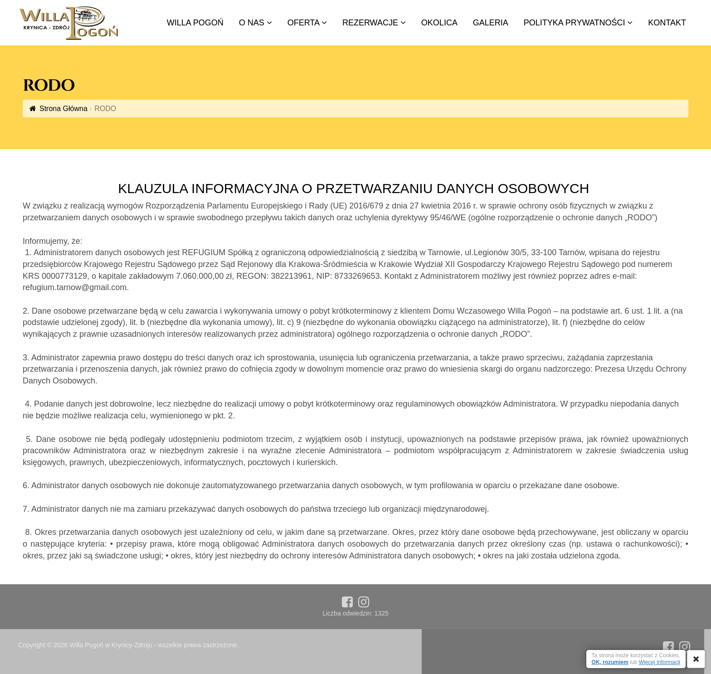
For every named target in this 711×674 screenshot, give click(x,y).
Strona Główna (63, 108)
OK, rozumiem (610, 662)
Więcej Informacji (659, 662)
